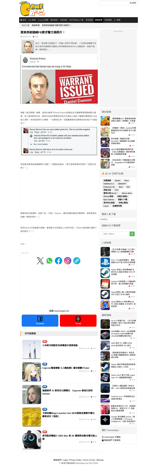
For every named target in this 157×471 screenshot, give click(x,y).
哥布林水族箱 (109, 203)
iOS (128, 187)
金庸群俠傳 (117, 206)
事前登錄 (54, 20)
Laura (106, 206)
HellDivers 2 (109, 184)
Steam (118, 180)
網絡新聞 (98, 20)
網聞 (44, 364)
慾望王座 (107, 190)
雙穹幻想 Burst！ (111, 193)
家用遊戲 (89, 20)
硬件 (44, 341)
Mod (121, 187)
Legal (65, 460)
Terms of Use (89, 460)
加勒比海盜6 (122, 196)
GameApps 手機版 (111, 437)
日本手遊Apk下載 (76, 20)
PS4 (116, 190)
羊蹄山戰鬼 (123, 203)
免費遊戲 (107, 180)
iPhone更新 (109, 196)
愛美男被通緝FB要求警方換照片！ (57, 25)
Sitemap (100, 460)
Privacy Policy (75, 460)
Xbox (126, 180)
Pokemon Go (109, 187)
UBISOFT (122, 184)
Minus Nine (127, 193)
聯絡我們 (57, 460)
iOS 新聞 (32, 20)
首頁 (23, 20)
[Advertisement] (59, 189)
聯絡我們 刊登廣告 (111, 440)
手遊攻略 (63, 20)
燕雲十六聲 (122, 199)
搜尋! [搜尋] (133, 3)
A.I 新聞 (117, 20)
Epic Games (109, 199)
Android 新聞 (43, 20)
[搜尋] (113, 3)
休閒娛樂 (108, 20)
